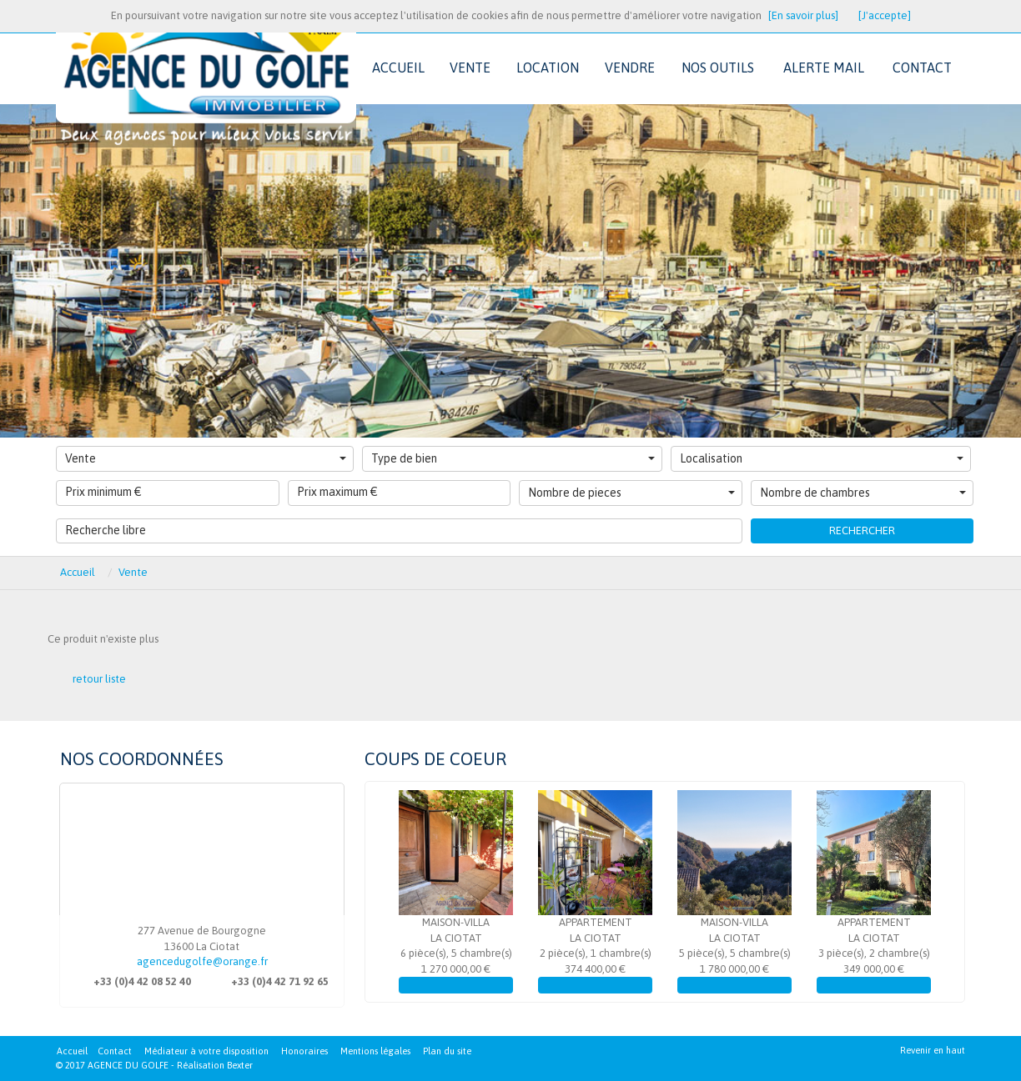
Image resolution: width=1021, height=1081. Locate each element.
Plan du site (447, 1051)
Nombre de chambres (863, 492)
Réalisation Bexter (215, 1065)
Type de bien (513, 458)
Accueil (72, 1051)
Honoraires (304, 1051)
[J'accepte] (884, 15)
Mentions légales (375, 1051)
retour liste (99, 679)
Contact (115, 1051)
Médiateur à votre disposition (206, 1051)
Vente (205, 458)
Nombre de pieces (631, 492)
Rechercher (862, 530)
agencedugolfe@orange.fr (202, 961)
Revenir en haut (932, 1050)
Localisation (821, 458)
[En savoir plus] (803, 15)
